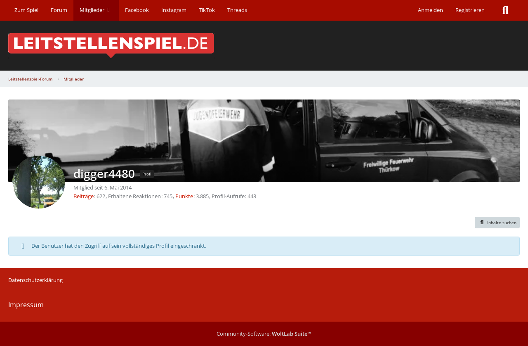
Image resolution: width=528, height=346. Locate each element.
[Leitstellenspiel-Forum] (264, 45)
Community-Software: (264, 333)
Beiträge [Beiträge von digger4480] (83, 196)
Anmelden (430, 10)
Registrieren (470, 10)
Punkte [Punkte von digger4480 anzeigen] (184, 196)
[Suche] (505, 10)
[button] (497, 222)
